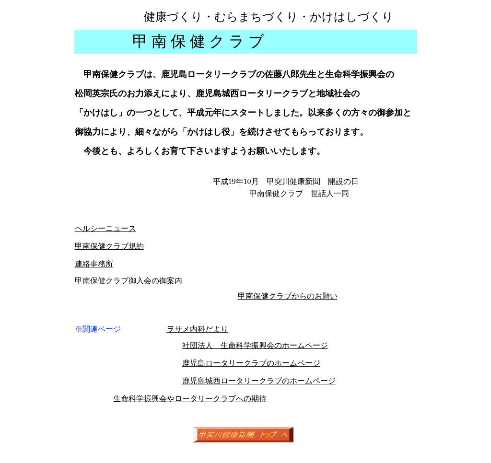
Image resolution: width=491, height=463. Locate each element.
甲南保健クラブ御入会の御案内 (128, 281)
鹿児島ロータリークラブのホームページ (251, 363)
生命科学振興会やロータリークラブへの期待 (190, 398)
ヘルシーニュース (105, 228)
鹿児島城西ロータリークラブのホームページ (259, 381)
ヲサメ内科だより (197, 329)
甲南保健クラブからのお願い (288, 296)
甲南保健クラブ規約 (109, 246)
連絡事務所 (94, 264)
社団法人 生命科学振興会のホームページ (255, 345)
